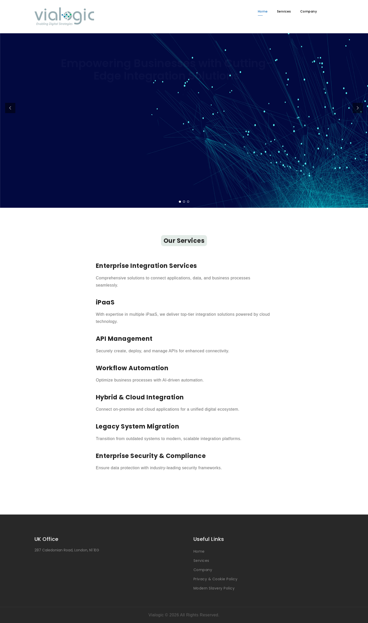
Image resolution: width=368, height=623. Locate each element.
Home (263, 11)
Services (284, 11)
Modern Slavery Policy (214, 588)
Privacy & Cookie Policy (215, 579)
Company (308, 11)
